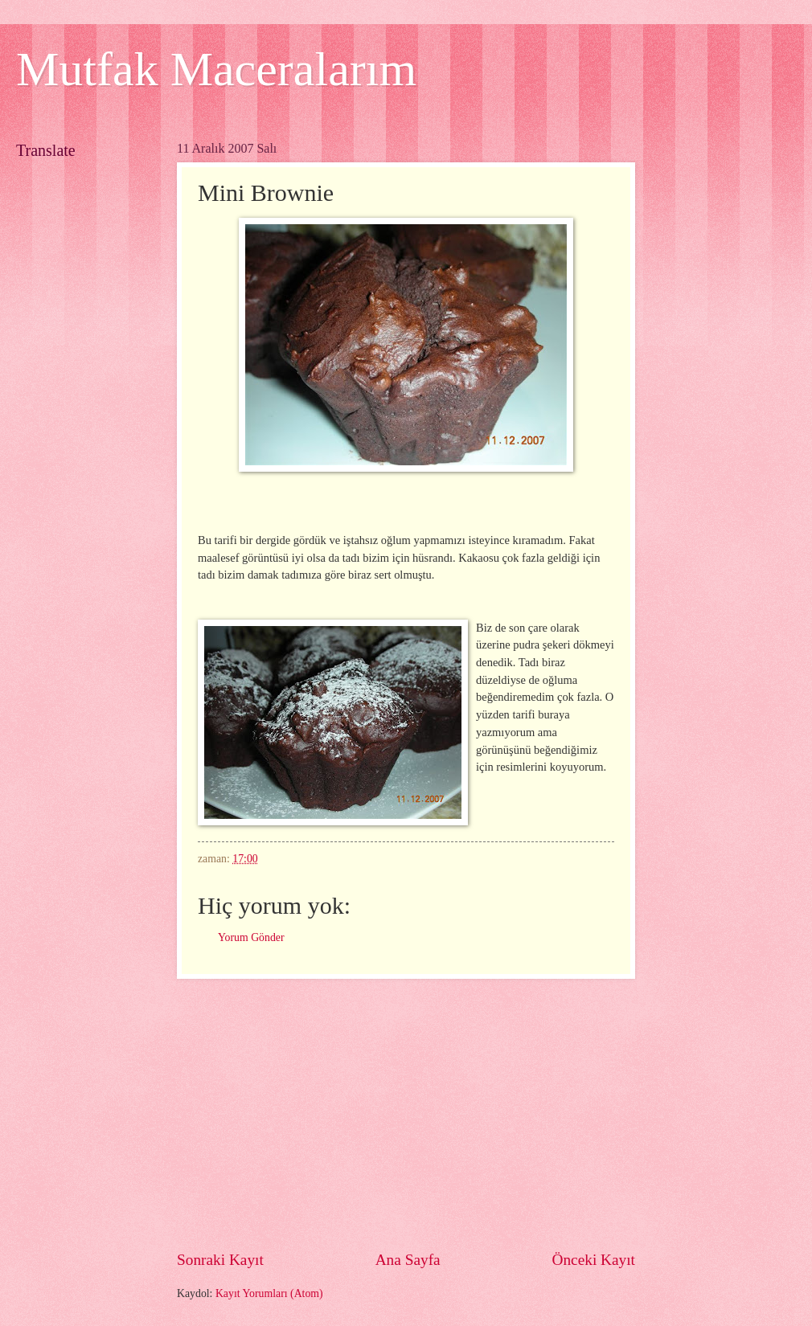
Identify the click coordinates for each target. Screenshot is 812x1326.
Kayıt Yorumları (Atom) (269, 1293)
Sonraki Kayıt (220, 1259)
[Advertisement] (449, 1113)
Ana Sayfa (408, 1259)
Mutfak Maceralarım (216, 69)
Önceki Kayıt (593, 1259)
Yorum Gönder (251, 937)
